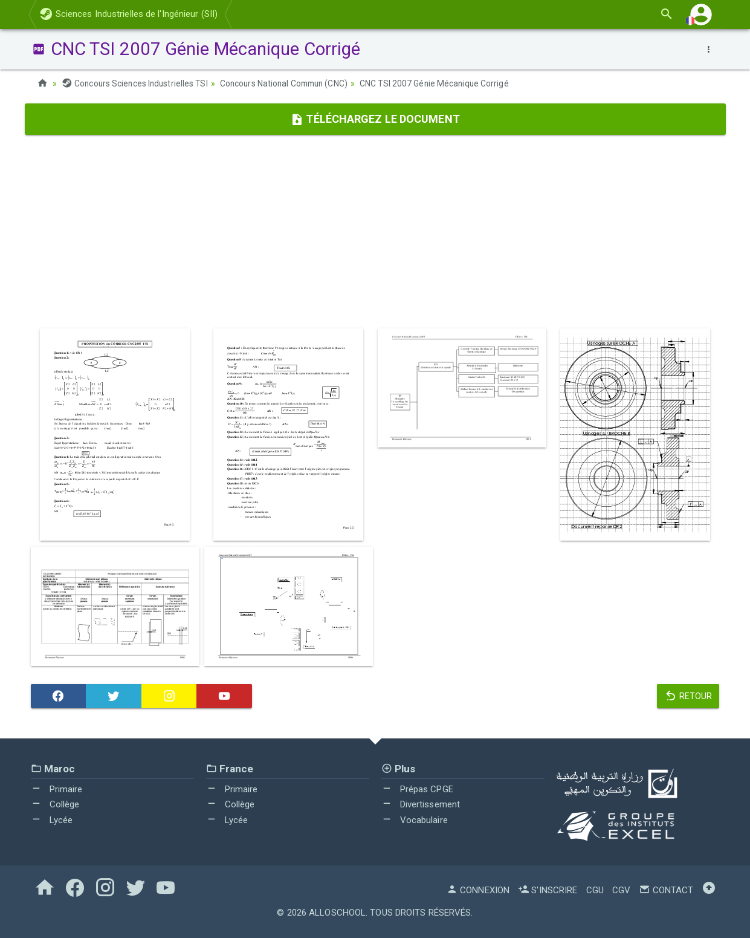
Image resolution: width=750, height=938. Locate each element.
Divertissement (421, 804)
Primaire (57, 788)
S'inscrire (547, 890)
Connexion (478, 890)
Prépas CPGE (417, 788)
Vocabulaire (414, 819)
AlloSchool (337, 912)
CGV (621, 890)
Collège (55, 804)
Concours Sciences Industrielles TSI (137, 83)
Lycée (52, 819)
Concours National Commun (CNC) (290, 83)
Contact (666, 890)
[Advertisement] (375, 231)
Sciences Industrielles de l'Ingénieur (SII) (128, 13)
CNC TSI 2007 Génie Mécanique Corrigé (444, 83)
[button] (701, 14)
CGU (595, 890)
